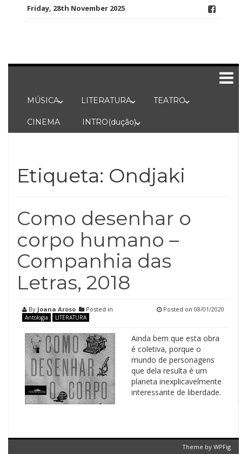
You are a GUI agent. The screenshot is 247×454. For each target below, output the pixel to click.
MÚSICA (43, 100)
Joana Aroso (56, 309)
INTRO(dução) (109, 122)
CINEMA (43, 122)
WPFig (222, 447)
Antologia (36, 317)
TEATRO (169, 100)
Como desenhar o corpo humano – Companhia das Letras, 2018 (104, 250)
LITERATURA (106, 100)
